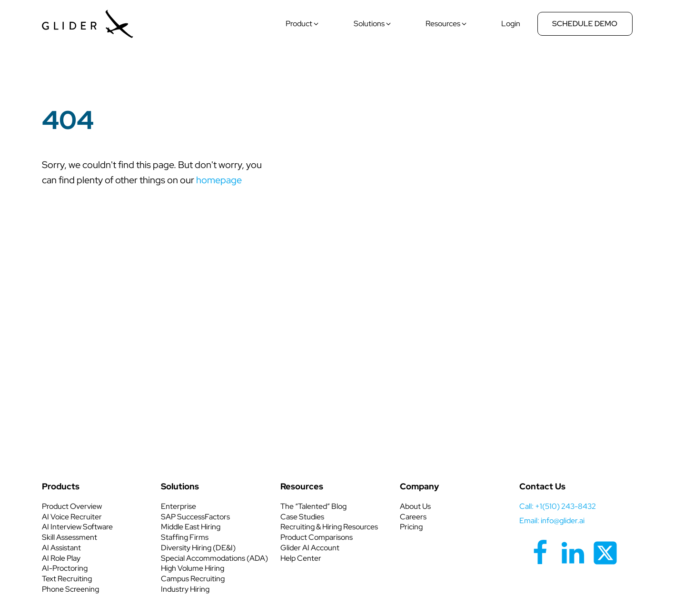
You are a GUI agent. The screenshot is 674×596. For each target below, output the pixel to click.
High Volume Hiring (192, 568)
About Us (415, 506)
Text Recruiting (67, 579)
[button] (303, 23)
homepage (219, 180)
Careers (413, 517)
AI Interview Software (77, 527)
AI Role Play (61, 558)
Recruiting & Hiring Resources (329, 527)
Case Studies (302, 517)
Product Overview (72, 506)
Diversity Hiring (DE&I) (198, 548)
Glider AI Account (309, 548)
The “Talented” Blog (313, 506)
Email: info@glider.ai (552, 521)
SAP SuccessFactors (195, 517)
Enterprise (178, 506)
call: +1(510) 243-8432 (557, 506)
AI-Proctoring (65, 568)
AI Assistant (61, 548)
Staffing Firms (184, 537)
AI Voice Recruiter (72, 517)
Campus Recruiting (193, 579)
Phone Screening (70, 589)
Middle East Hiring (190, 527)
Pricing (411, 527)
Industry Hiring (185, 589)
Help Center (300, 558)
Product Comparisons (316, 537)
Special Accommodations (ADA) (214, 558)
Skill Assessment (69, 537)
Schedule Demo (584, 24)
